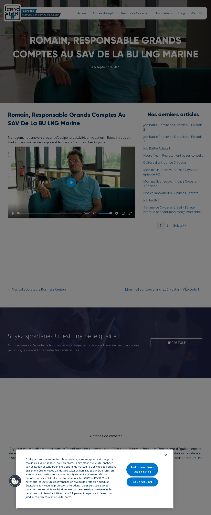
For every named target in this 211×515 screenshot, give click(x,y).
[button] (15, 481)
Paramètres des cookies (142, 494)
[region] (95, 479)
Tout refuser (142, 482)
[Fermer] (165, 455)
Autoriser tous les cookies (142, 469)
